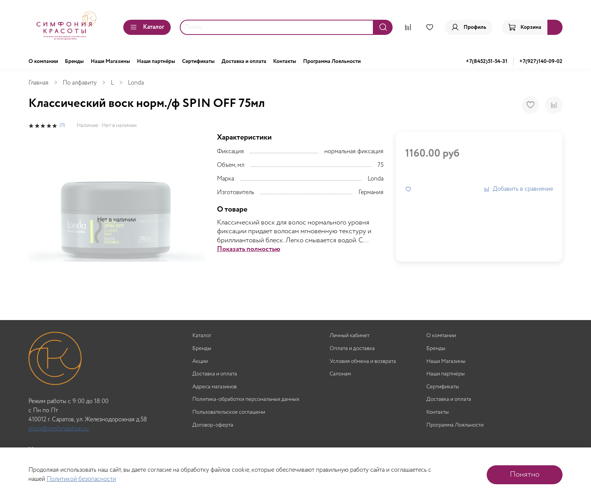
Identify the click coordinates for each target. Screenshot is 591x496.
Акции (200, 362)
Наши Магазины (110, 61)
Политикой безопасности (81, 479)
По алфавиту (80, 82)
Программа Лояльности (332, 61)
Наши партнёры (156, 61)
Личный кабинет (349, 336)
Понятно (524, 474)
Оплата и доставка (352, 349)
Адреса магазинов (214, 387)
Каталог (147, 27)
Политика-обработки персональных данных (245, 399)
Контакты (284, 61)
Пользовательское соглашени (228, 412)
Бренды (74, 61)
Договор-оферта (212, 425)
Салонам (340, 374)
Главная (38, 82)
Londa (136, 82)
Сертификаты (198, 61)
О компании (43, 61)
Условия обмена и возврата (363, 362)
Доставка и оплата (244, 61)
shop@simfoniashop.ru (58, 428)
